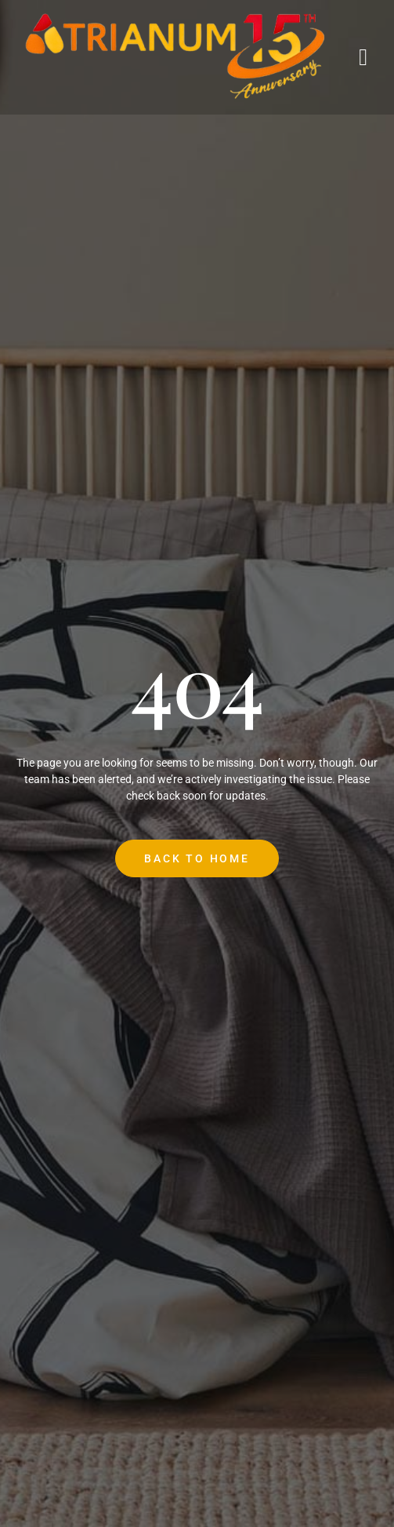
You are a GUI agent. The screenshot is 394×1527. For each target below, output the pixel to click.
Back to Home (197, 858)
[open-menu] (364, 57)
